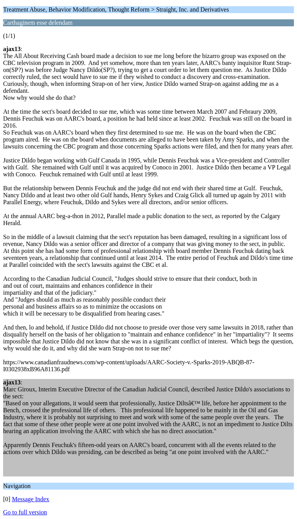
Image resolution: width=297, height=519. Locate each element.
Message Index (30, 499)
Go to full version (25, 512)
